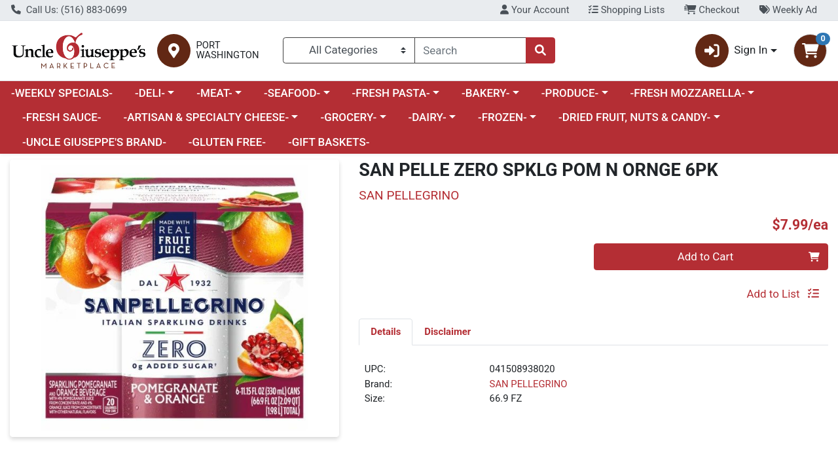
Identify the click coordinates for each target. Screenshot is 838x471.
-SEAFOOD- (292, 92)
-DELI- (150, 92)
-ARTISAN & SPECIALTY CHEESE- (206, 117)
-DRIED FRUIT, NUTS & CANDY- (634, 117)
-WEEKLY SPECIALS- (62, 92)
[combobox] (470, 50)
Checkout (712, 10)
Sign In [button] (731, 50)
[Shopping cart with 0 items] (810, 50)
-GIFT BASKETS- (329, 141)
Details (386, 332)
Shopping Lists (627, 10)
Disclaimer (447, 332)
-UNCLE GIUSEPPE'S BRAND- (94, 141)
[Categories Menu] (348, 50)
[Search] (470, 50)
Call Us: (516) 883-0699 (69, 10)
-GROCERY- (348, 117)
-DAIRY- (427, 117)
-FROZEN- (502, 117)
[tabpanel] (593, 389)
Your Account (534, 10)
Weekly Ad (788, 10)
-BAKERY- (486, 92)
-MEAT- (214, 92)
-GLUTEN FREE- (227, 141)
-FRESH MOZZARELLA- (687, 92)
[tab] (385, 332)
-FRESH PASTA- (390, 92)
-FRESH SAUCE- (61, 117)
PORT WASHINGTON (227, 50)
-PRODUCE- (569, 92)
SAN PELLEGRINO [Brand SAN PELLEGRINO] (529, 384)
